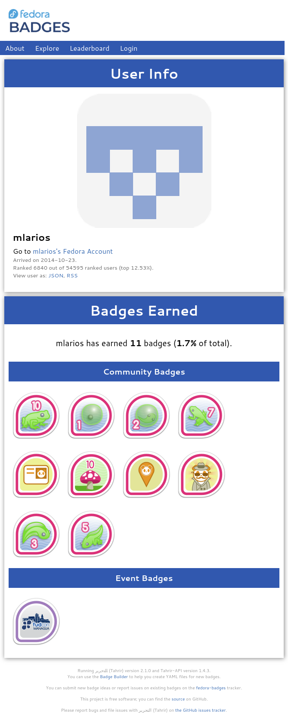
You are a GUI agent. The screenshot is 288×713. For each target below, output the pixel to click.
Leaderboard (90, 48)
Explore (47, 48)
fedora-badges (211, 688)
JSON (55, 275)
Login (129, 48)
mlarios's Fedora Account (73, 251)
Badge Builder (114, 676)
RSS (72, 275)
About (15, 48)
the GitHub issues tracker (200, 710)
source (178, 699)
